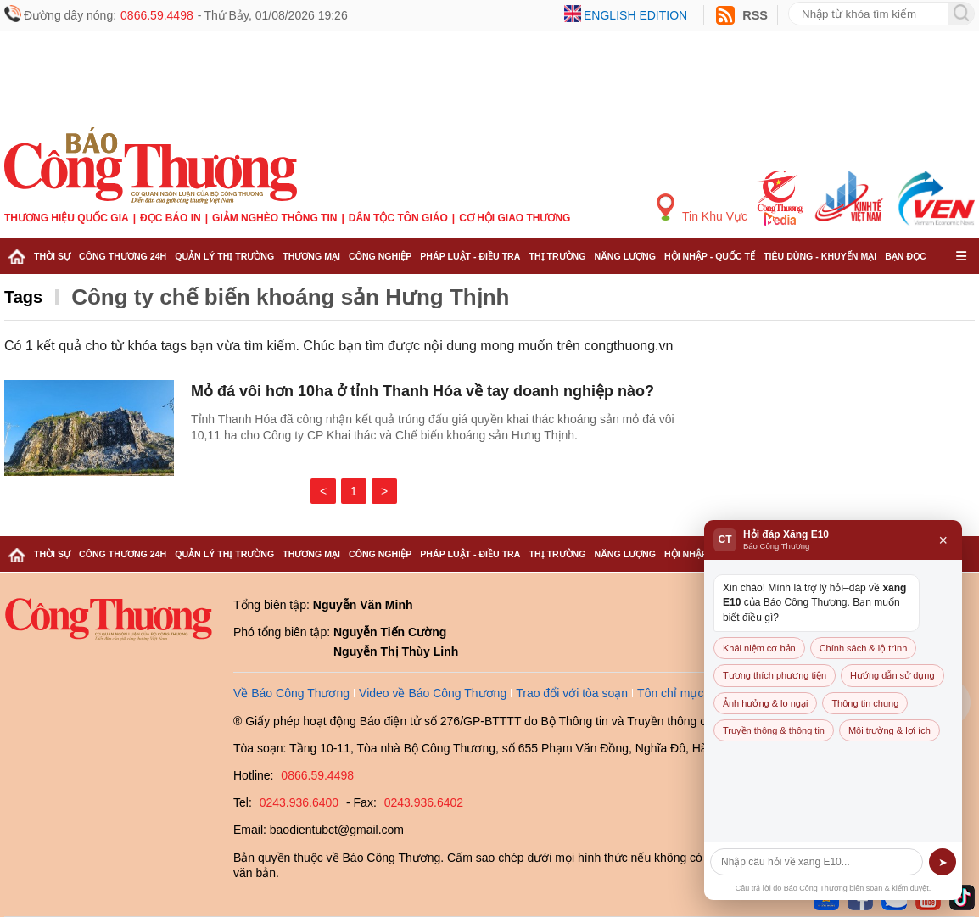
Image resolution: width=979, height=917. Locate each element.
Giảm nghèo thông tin (274, 218)
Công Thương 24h (122, 256)
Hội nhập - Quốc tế (709, 256)
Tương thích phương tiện (774, 675)
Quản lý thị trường (224, 256)
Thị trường (557, 256)
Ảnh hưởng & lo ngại (765, 703)
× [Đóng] (943, 540)
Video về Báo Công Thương (432, 693)
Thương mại (311, 256)
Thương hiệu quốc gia (66, 218)
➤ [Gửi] (943, 862)
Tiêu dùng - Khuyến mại (820, 256)
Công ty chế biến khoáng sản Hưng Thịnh (290, 297)
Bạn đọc (905, 256)
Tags (23, 297)
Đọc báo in (170, 218)
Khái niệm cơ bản (759, 648)
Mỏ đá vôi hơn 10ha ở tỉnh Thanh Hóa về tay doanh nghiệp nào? (422, 391)
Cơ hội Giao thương (514, 218)
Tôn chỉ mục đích (683, 693)
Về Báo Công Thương (291, 693)
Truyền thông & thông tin (774, 730)
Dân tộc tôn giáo (398, 218)
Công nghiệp (380, 256)
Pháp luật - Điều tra (470, 256)
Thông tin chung (864, 703)
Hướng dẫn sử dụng (892, 675)
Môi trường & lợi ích (889, 730)
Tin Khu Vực (702, 208)
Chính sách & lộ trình (864, 648)
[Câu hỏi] (816, 861)
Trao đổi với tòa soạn (572, 693)
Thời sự (52, 256)
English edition (635, 15)
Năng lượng (626, 256)
